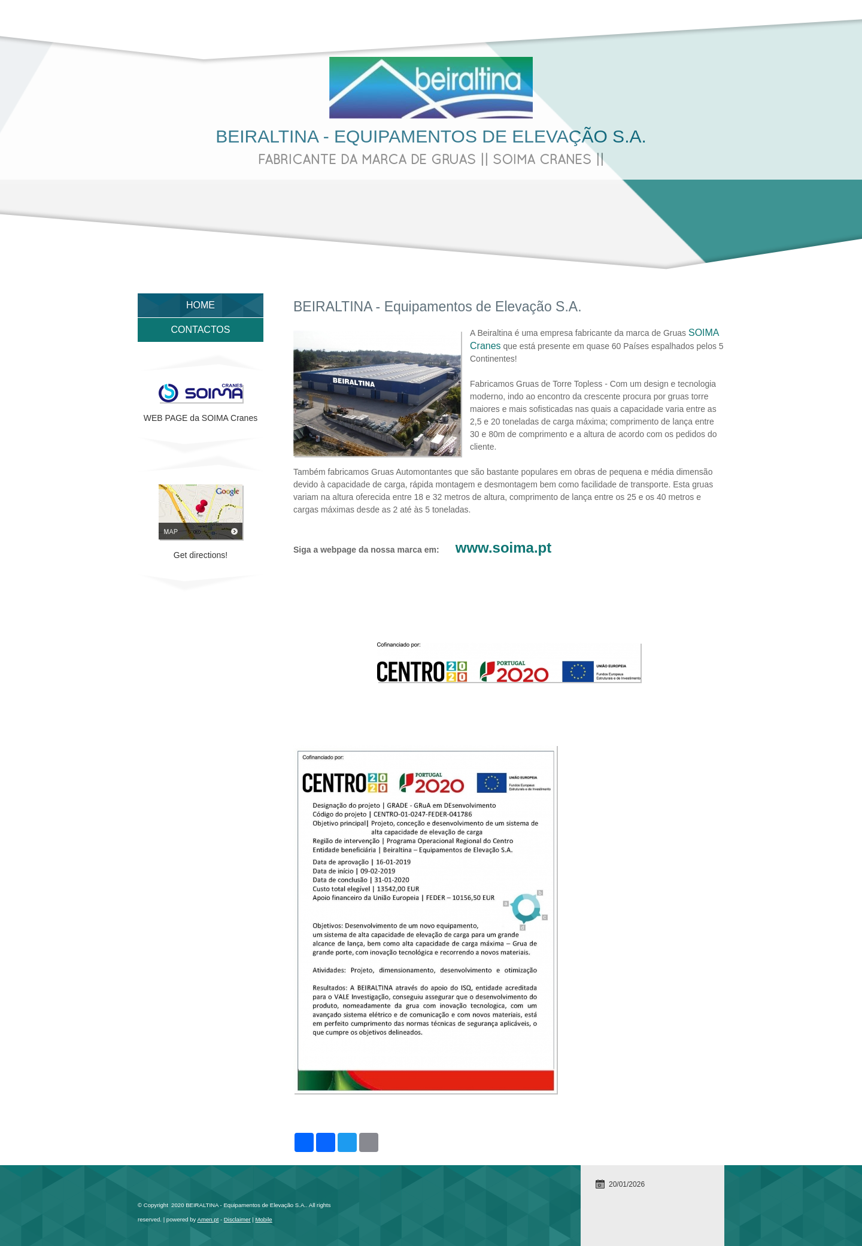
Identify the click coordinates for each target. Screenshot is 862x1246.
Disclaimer (237, 1219)
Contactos (200, 330)
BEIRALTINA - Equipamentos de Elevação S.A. (431, 136)
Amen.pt (208, 1219)
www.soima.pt (503, 547)
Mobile (263, 1219)
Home (200, 305)
